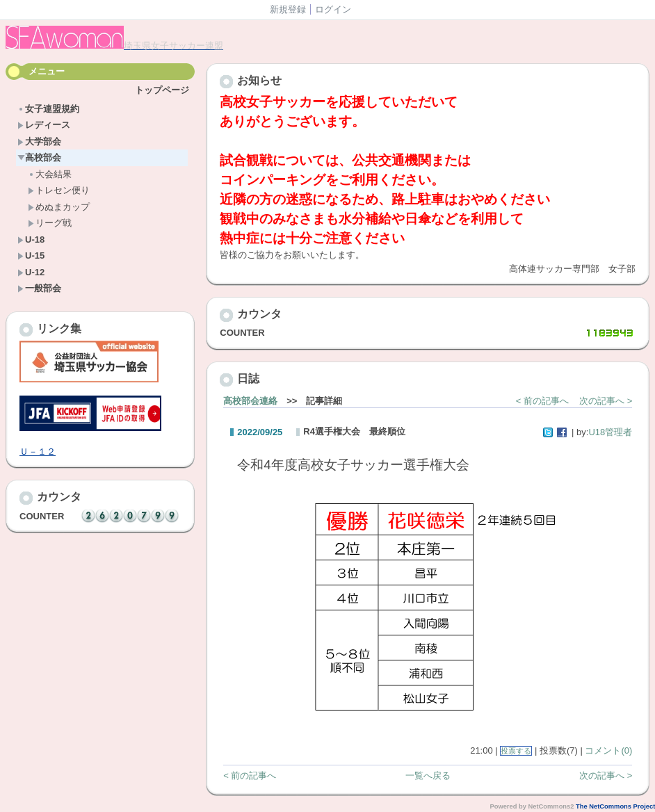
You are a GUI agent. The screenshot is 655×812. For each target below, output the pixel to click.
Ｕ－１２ (37, 451)
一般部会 (39, 288)
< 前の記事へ (542, 401)
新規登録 (288, 9)
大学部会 (39, 141)
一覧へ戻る (428, 775)
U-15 (31, 255)
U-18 (31, 239)
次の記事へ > (605, 401)
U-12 (31, 272)
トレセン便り (59, 190)
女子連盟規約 (48, 109)
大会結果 (50, 174)
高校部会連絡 (250, 401)
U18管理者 (610, 432)
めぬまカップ (59, 207)
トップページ (162, 90)
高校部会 (39, 157)
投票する (516, 751)
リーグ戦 (50, 223)
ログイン (333, 9)
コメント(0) (608, 750)
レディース (43, 125)
